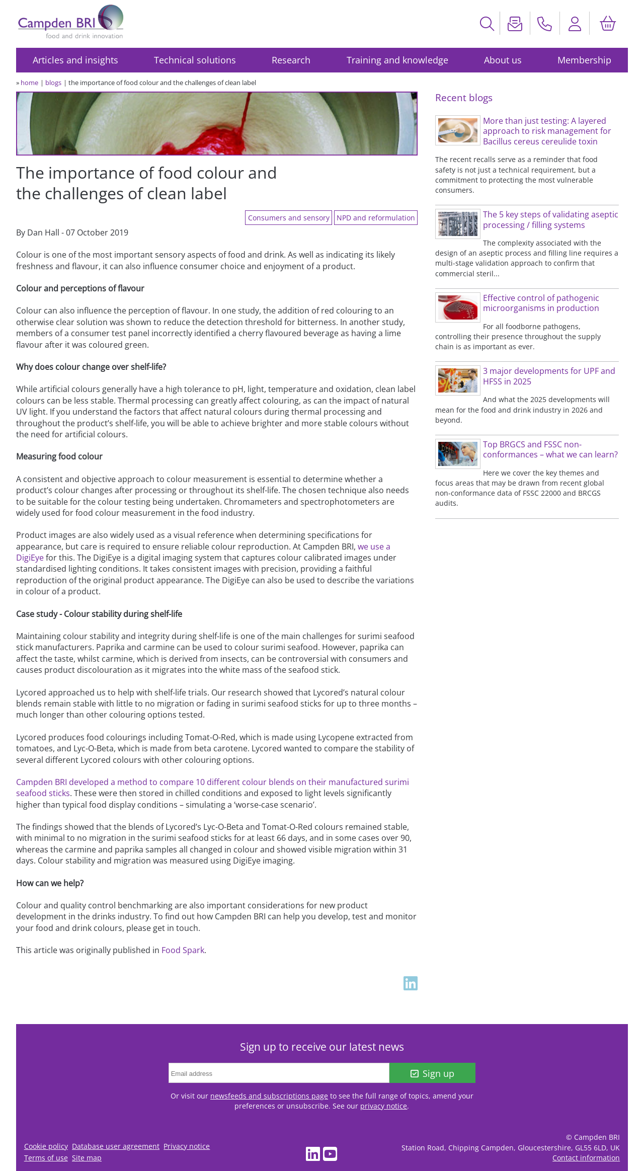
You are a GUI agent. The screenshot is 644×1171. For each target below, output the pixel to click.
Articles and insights (75, 60)
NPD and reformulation (376, 217)
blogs (53, 82)
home (29, 82)
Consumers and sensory (289, 217)
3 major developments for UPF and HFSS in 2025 (549, 376)
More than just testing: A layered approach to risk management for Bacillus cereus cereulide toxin (547, 131)
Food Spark (183, 950)
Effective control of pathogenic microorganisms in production (541, 303)
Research (291, 60)
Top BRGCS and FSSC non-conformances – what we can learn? (550, 449)
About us (503, 60)
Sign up (432, 1073)
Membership (584, 60)
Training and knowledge (397, 60)
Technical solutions (195, 60)
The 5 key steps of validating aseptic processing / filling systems (550, 219)
